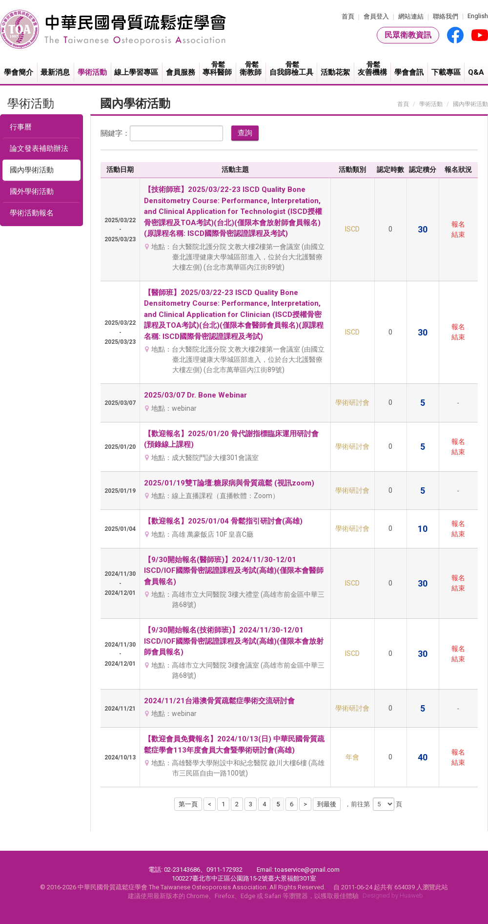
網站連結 (411, 16)
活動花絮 (335, 72)
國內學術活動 (32, 170)
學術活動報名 (32, 213)
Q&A (476, 72)
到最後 (326, 804)
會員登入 (376, 16)
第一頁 (188, 804)
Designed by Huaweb (393, 895)
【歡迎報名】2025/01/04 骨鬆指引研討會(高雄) (223, 521)
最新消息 (55, 72)
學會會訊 (409, 72)
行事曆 (21, 127)
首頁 (348, 16)
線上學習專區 (136, 72)
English (478, 16)
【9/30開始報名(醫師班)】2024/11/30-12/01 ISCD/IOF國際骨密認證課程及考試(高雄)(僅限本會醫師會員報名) (234, 570)
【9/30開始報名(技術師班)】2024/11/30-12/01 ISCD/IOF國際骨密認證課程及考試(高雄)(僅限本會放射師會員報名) (234, 641)
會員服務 (180, 72)
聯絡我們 (445, 16)
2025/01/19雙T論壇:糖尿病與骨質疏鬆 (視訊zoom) (229, 483)
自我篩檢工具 (291, 69)
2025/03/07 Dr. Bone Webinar (195, 395)
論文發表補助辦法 (39, 148)
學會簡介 (18, 72)
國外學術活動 (32, 191)
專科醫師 (218, 69)
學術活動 (92, 72)
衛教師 (251, 69)
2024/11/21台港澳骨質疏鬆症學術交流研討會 (219, 700)
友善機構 (373, 69)
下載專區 (446, 72)
